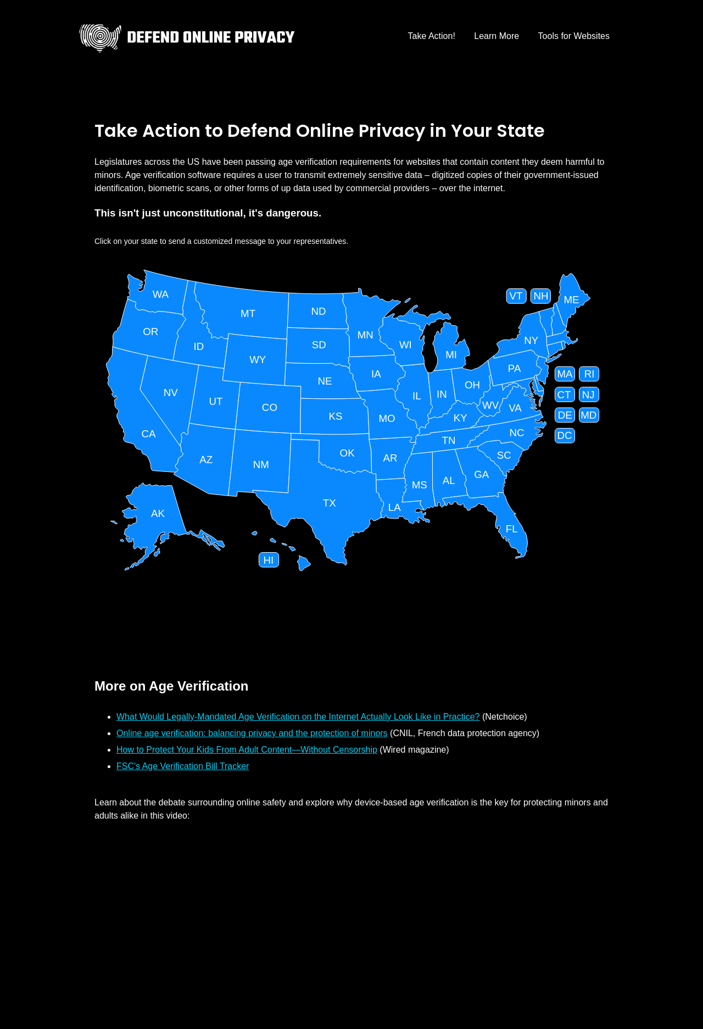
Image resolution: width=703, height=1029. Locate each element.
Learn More (496, 36)
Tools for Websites (574, 36)
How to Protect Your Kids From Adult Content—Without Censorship (246, 749)
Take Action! (431, 36)
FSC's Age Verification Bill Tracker (182, 766)
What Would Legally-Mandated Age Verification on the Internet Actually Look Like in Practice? (297, 716)
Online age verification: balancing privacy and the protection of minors (252, 733)
